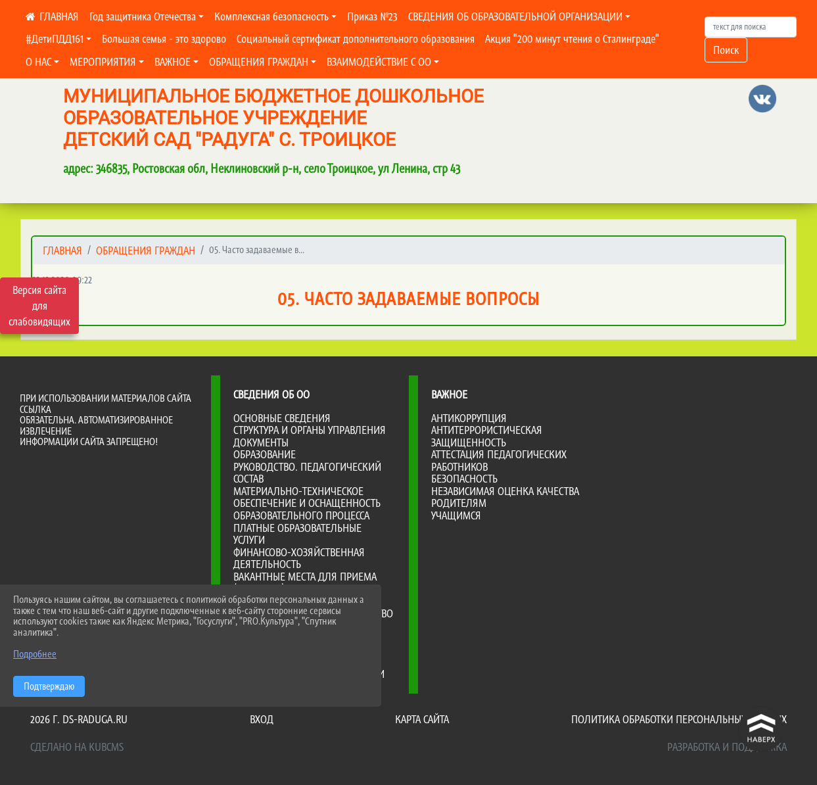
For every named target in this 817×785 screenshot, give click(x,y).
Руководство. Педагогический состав (307, 473)
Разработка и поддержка (727, 747)
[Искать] (751, 26)
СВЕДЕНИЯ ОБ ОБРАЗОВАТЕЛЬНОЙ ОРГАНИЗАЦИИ (515, 16)
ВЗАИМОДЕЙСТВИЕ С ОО (379, 62)
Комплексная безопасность (271, 16)
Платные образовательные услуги (297, 534)
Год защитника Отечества (142, 16)
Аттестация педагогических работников (499, 460)
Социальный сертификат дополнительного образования (356, 39)
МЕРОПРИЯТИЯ (103, 62)
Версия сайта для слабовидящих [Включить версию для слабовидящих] (39, 306)
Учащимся (456, 515)
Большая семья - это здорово (164, 39)
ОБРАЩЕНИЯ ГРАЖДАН (258, 62)
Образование (264, 454)
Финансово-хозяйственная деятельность (299, 558)
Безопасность (464, 478)
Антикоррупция (469, 418)
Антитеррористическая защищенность (486, 436)
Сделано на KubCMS (77, 747)
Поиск (726, 50)
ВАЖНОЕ (172, 62)
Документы (261, 442)
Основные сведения (282, 418)
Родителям (458, 503)
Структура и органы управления (309, 430)
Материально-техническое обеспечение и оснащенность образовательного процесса (307, 503)
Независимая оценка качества (505, 491)
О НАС (38, 62)
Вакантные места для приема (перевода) (305, 582)
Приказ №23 (372, 16)
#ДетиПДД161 (54, 39)
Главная (62, 250)
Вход (261, 719)
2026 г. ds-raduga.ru (79, 719)
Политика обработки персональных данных (679, 719)
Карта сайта (422, 719)
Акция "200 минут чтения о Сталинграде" (572, 39)
